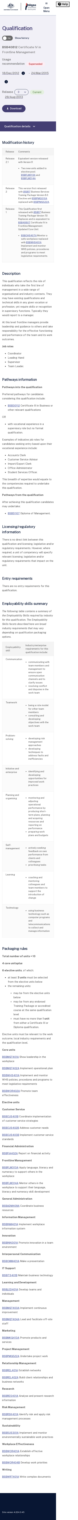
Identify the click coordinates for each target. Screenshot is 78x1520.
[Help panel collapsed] (62, 4)
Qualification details (20, 126)
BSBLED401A (10, 1289)
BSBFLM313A (28, 175)
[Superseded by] (6, 82)
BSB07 (26, 191)
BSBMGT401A (10, 1056)
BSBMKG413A (10, 1337)
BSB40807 (24, 222)
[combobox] (21, 92)
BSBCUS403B (10, 1134)
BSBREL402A (10, 1377)
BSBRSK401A (10, 1414)
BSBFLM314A (28, 178)
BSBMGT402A (10, 1068)
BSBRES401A (10, 1395)
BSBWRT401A (10, 1476)
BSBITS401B (9, 1275)
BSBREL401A (10, 1370)
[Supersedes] (23, 73)
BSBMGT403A (11, 1307)
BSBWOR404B (11, 1462)
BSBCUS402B (10, 1127)
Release (7, 92)
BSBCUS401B (10, 1116)
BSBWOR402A (11, 1090)
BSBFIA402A (10, 1153)
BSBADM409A (11, 1205)
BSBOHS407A (29, 235)
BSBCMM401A (10, 1261)
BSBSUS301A (10, 1432)
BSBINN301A (10, 1242)
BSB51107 (14, 513)
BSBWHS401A (33, 242)
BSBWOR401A (10, 1451)
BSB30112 (14, 405)
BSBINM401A (10, 1224)
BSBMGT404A (11, 1319)
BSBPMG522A (41, 202)
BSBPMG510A (39, 198)
